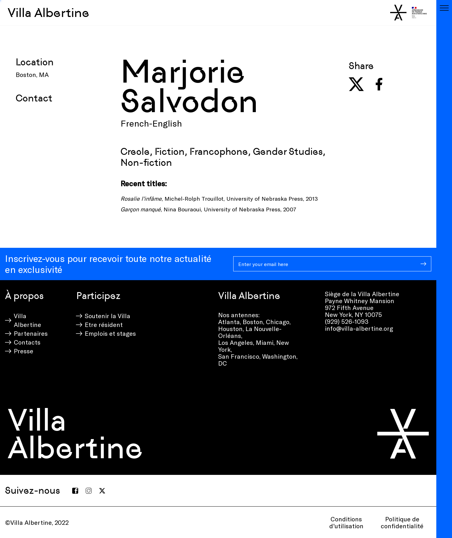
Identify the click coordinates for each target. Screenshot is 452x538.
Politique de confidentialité (402, 522)
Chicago (277, 321)
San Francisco (238, 356)
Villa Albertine (48, 12)
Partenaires (31, 333)
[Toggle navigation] (444, 8)
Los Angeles (235, 342)
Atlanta (229, 321)
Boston (253, 321)
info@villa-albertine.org (359, 328)
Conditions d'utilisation (346, 522)
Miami (264, 342)
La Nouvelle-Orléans (250, 332)
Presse (23, 351)
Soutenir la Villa (107, 315)
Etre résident (104, 324)
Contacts (27, 342)
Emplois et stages (110, 333)
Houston (230, 328)
